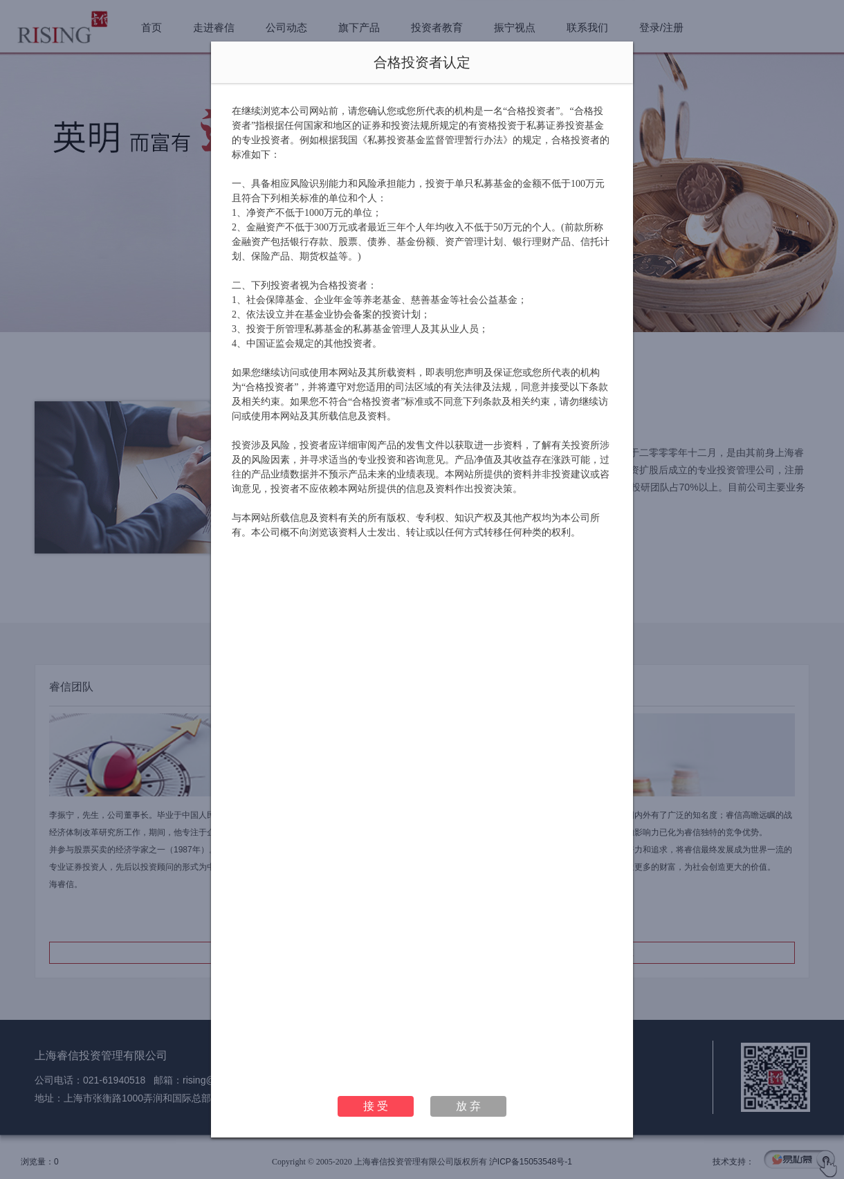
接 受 (375, 1106)
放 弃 (468, 1106)
